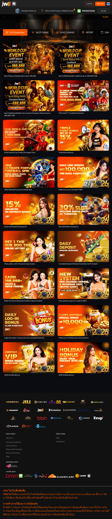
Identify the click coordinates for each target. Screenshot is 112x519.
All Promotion (15, 32)
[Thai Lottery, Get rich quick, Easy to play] (29, 248)
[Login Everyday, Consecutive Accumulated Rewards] (29, 322)
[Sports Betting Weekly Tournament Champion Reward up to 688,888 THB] (29, 98)
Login (89, 4)
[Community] (14, 4)
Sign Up (100, 4)
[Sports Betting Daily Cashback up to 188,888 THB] (83, 60)
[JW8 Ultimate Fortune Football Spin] (29, 174)
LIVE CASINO (65, 32)
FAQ (58, 438)
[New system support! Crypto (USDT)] (83, 285)
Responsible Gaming (14, 449)
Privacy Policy (11, 446)
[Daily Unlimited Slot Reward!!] (29, 211)
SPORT (87, 32)
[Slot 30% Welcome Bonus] (83, 211)
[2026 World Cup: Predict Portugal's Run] (29, 137)
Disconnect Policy (13, 453)
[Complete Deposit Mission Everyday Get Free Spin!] (83, 248)
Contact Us (60, 441)
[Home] (6, 3)
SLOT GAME (40, 32)
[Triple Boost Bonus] (83, 137)
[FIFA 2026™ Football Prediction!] (83, 97)
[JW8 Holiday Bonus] (83, 359)
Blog (8, 456)
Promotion (86, 11)
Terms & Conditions (13, 442)
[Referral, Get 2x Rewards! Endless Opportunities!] (29, 285)
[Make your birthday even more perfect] (83, 322)
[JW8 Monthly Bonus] (29, 359)
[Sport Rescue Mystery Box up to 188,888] (29, 60)
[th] (108, 4)
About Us (9, 438)
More (103, 11)
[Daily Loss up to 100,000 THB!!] (83, 174)
